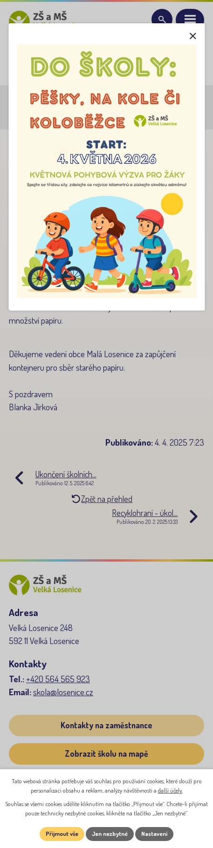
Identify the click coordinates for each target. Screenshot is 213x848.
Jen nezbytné (110, 833)
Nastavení (154, 833)
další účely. (170, 790)
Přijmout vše (62, 833)
